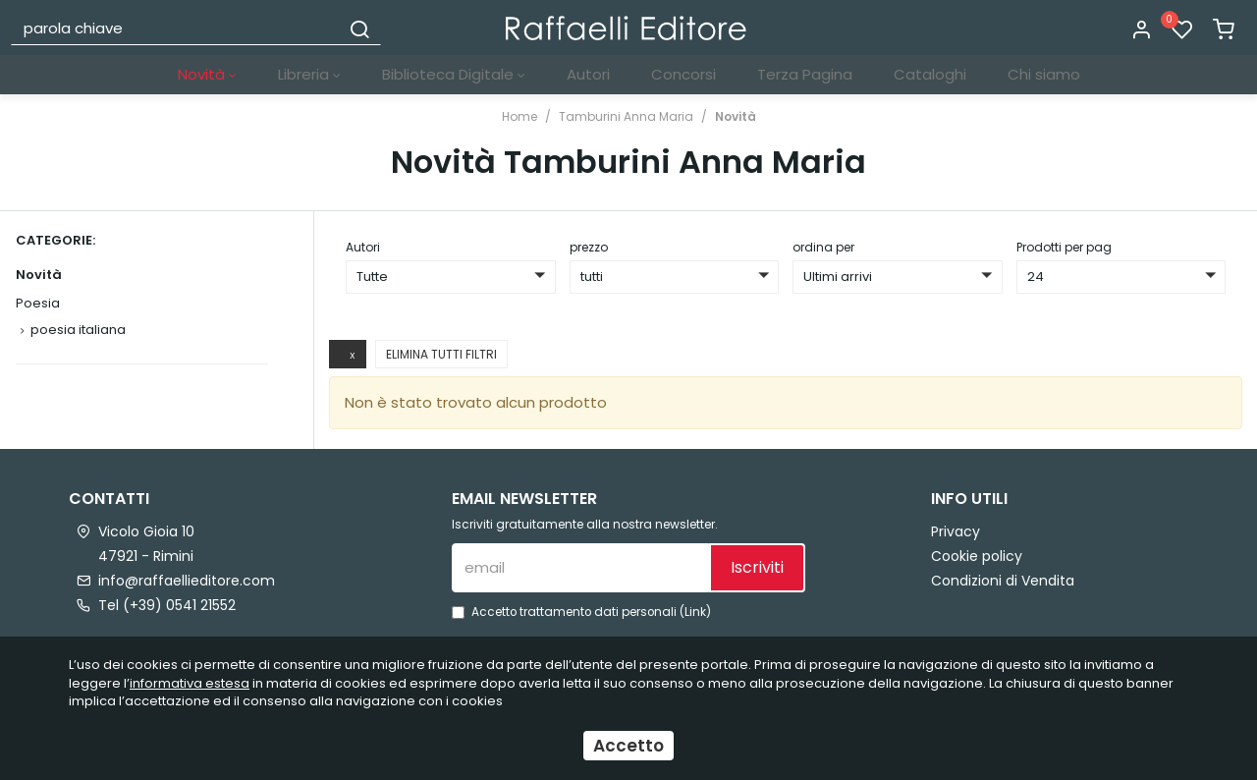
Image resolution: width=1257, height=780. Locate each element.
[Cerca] (359, 27)
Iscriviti (757, 567)
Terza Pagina (804, 74)
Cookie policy (976, 556)
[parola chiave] (176, 27)
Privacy (955, 531)
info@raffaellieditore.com (186, 580)
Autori (588, 74)
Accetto (628, 745)
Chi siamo (1044, 74)
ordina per (823, 247)
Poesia (38, 303)
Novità (207, 74)
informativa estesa (189, 683)
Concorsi (683, 74)
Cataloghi (930, 74)
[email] (580, 567)
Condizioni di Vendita (1002, 580)
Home (519, 116)
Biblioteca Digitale (453, 74)
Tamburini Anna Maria (626, 116)
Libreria (309, 74)
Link (695, 612)
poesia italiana (78, 329)
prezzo (589, 247)
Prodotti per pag (1064, 247)
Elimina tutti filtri (441, 354)
